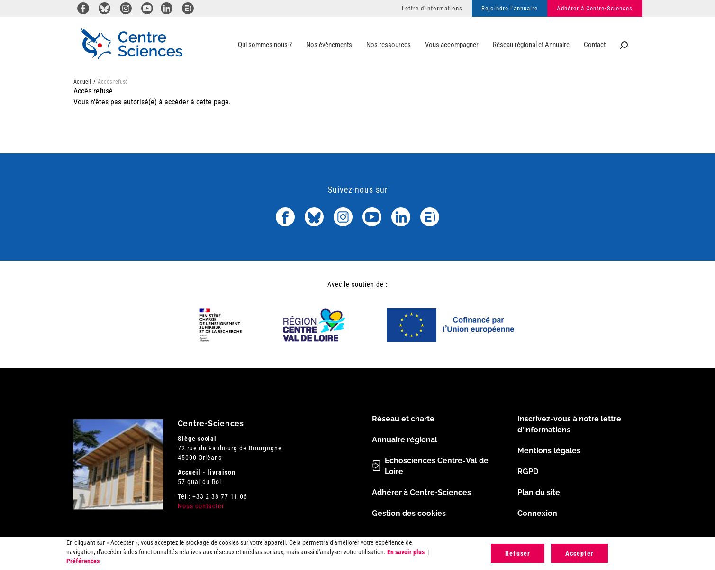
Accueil (82, 81)
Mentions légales (548, 450)
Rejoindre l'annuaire (509, 8)
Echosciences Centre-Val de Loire (437, 466)
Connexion (537, 513)
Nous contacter (201, 506)
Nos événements (329, 44)
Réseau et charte (403, 418)
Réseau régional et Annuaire (531, 44)
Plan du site (538, 492)
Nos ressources (388, 44)
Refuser (517, 553)
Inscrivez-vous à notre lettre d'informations (569, 424)
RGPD (527, 471)
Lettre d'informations (432, 8)
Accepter (579, 553)
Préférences (83, 561)
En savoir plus (406, 552)
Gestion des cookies (409, 513)
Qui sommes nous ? (265, 44)
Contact (595, 44)
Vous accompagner (452, 44)
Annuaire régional (404, 439)
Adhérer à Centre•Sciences (595, 8)
